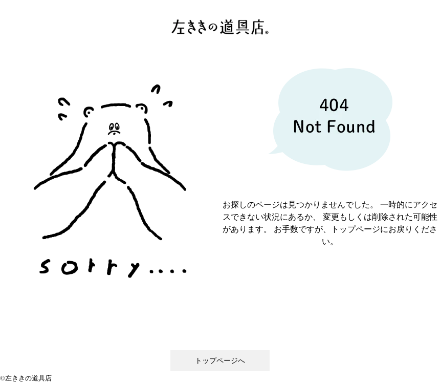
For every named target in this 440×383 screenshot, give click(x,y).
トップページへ (220, 361)
